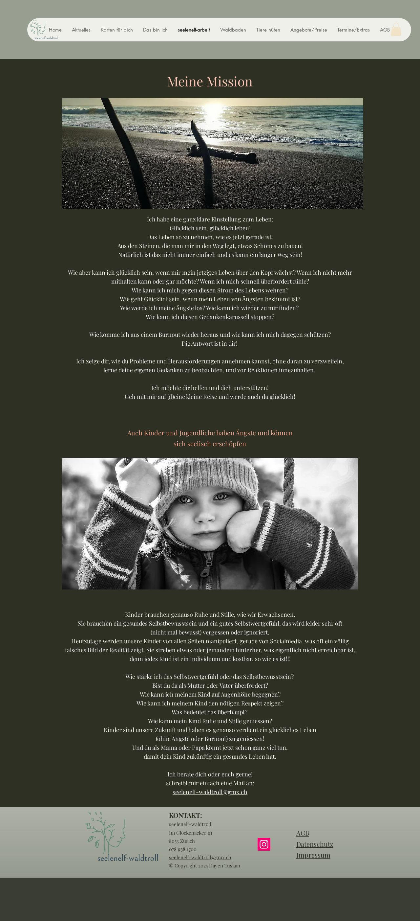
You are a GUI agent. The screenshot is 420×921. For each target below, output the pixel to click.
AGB (302, 832)
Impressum (313, 854)
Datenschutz (314, 844)
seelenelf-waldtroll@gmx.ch (210, 792)
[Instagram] (264, 844)
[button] (396, 29)
